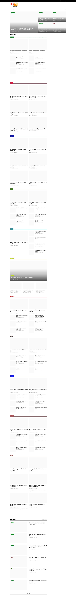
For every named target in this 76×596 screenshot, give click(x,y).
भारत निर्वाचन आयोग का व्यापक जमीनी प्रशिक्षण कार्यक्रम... (21, 329)
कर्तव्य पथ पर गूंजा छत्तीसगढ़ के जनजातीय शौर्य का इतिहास (37, 203)
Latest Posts (13, 519)
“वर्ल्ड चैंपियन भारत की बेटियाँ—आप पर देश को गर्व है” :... (22, 208)
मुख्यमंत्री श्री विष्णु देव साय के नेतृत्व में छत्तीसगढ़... (39, 208)
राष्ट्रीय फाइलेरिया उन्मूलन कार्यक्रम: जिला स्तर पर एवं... (37, 430)
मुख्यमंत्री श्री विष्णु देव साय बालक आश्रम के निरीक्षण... (36, 505)
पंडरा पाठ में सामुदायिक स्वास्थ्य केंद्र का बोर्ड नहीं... (21, 441)
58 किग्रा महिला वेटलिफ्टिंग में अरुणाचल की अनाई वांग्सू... (21, 368)
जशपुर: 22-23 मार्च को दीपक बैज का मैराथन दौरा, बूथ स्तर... (18, 150)
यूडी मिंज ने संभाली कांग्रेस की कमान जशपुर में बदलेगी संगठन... (18, 183)
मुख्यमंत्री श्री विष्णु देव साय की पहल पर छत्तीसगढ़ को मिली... (21, 215)
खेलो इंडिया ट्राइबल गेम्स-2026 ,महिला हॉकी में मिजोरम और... (22, 362)
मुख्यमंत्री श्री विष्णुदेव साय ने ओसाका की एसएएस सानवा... (19, 243)
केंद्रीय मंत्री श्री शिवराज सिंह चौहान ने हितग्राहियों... (39, 221)
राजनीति (12, 135)
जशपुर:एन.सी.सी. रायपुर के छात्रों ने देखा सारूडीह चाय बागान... (19, 390)
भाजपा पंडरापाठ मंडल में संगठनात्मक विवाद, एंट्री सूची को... (18, 166)
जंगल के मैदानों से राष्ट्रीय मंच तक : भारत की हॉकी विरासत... (37, 350)
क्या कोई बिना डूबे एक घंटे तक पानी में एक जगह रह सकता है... (40, 402)
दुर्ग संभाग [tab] (43, 37)
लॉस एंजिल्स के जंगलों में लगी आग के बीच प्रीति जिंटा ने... (41, 408)
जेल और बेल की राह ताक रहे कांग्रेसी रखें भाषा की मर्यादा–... (38, 183)
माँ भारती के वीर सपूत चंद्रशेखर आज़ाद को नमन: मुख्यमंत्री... (18, 51)
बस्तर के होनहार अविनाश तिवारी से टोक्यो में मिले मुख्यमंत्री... (40, 238)
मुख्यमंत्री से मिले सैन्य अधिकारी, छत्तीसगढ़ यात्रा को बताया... (41, 251)
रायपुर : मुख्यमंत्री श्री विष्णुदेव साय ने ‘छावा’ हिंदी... (40, 395)
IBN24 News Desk (13, 31)
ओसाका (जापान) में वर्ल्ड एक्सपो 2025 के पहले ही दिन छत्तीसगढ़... (40, 244)
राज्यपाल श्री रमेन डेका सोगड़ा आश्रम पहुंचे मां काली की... (40, 69)
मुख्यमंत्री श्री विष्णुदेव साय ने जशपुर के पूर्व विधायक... (21, 69)
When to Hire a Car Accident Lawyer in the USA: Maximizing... (37, 486)
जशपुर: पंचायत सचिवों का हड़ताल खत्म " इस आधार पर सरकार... (21, 322)
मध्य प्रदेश (12, 258)
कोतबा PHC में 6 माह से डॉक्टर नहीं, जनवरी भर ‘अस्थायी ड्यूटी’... (21, 448)
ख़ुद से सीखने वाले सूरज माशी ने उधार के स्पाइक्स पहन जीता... (40, 356)
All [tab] (27, 37)
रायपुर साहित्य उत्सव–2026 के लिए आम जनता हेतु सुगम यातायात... (37, 97)
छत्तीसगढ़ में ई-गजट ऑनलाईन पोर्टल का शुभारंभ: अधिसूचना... (19, 113)
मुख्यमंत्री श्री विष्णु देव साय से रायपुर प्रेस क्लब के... (18, 311)
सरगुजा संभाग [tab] (30, 37)
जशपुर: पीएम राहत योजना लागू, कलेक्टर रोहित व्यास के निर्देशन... (22, 435)
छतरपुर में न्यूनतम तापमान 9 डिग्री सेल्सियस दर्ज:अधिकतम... (40, 291)
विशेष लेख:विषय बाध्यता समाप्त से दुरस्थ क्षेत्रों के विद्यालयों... (40, 322)
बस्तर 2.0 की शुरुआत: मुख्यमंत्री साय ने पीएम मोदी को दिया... (18, 203)
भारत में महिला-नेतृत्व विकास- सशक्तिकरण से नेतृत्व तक (40, 56)
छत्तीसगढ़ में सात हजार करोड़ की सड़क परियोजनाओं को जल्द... (21, 221)
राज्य (11, 82)
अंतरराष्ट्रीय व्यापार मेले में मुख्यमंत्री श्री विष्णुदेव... (37, 129)
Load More (28, 593)
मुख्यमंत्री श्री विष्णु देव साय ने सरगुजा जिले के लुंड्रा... (37, 51)
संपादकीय (12, 296)
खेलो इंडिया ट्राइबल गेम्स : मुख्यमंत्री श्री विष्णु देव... (18, 350)
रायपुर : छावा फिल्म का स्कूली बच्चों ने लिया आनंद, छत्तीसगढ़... (21, 395)
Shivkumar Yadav (38, 292)
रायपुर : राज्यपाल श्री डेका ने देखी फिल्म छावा (21, 401)
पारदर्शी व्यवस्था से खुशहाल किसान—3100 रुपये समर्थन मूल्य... (37, 113)
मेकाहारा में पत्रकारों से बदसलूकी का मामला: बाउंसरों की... (37, 311)
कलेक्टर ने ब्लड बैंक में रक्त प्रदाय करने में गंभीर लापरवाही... (22, 63)
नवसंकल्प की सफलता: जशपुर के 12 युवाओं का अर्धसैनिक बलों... (18, 486)
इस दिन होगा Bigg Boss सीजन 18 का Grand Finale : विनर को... (21, 408)
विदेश (12, 228)
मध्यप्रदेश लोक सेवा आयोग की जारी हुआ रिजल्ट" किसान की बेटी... (28, 291)
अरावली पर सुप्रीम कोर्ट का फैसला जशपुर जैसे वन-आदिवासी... (37, 166)
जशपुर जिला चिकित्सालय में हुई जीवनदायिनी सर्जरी (40, 441)
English (62, 1)
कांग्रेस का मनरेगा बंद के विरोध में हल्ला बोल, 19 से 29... (37, 150)
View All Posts (44, 519)
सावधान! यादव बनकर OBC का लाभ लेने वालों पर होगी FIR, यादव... (15, 291)
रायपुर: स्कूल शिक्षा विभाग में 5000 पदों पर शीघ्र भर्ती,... (37, 469)
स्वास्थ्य (12, 415)
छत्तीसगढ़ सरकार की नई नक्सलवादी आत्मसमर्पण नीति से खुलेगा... (39, 329)
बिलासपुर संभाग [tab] (35, 37)
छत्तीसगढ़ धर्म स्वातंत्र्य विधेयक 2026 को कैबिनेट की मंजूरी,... (18, 97)
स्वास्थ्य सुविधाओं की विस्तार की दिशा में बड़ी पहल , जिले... (19, 430)
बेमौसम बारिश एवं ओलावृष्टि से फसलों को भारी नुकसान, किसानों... (22, 56)
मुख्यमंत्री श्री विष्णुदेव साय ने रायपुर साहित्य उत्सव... (40, 448)
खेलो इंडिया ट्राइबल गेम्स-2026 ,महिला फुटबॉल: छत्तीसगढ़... (21, 356)
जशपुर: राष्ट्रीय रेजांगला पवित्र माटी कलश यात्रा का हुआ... (21, 316)
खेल (11, 336)
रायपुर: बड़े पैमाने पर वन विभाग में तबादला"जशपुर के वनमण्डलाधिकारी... (40, 316)
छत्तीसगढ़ (12, 37)
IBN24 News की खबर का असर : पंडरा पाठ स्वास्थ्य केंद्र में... (40, 435)
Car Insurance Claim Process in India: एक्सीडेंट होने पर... (18, 505)
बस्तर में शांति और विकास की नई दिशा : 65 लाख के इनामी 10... (18, 129)
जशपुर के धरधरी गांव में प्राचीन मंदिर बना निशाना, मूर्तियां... (40, 63)
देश (11, 189)
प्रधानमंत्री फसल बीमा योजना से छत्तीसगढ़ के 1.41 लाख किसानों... (40, 215)
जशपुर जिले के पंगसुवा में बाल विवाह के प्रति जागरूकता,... (18, 469)
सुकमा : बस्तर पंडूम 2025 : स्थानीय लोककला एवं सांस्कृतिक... (38, 390)
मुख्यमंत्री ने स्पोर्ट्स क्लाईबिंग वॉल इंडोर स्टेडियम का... (41, 362)
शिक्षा (11, 455)
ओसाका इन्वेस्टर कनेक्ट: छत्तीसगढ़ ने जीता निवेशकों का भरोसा (40, 232)
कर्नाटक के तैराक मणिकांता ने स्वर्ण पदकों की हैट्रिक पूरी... (40, 368)
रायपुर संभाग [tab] (39, 37)
